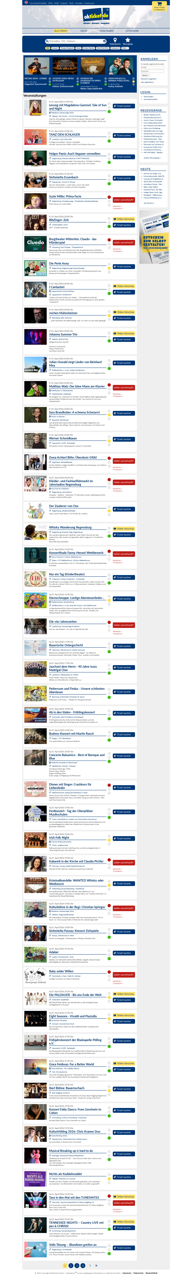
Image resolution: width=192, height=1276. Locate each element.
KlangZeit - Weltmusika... (153, 195)
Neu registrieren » (147, 82)
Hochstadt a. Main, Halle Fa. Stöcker (66, 976)
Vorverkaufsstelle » (151, 99)
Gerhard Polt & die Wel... (153, 189)
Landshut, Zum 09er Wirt (62, 139)
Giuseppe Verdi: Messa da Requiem (63, 79)
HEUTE (84, 31)
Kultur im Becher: (57, 416)
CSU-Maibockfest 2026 (153, 123)
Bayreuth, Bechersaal (60, 420)
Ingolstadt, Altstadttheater (62, 462)
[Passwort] (152, 71)
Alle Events (60, 31)
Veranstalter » (149, 96)
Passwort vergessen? (149, 79)
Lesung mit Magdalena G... (154, 179)
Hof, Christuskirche (59, 1072)
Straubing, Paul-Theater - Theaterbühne (67, 247)
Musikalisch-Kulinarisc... (153, 150)
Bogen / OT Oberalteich (61, 738)
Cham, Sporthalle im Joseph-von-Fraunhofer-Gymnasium (74, 819)
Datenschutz (139, 1273)
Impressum (89, 3)
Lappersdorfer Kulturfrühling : (62, 291)
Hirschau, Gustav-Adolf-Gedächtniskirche (68, 866)
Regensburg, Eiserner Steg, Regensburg (67, 532)
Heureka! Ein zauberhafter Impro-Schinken (90, 80)
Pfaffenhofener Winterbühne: (61, 602)
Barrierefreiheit (151, 1273)
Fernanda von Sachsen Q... (154, 144)
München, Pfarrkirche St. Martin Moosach (68, 650)
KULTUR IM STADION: (59, 489)
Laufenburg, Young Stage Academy (65, 626)
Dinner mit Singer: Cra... (153, 173)
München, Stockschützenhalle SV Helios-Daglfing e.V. (73, 1202)
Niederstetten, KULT (60, 225)
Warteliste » (117, 206)
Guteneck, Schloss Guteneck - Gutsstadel (68, 579)
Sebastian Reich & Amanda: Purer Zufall (119, 79)
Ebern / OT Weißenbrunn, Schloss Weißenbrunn (71, 560)
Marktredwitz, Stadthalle (61, 394)
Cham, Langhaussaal (60, 845)
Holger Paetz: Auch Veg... (153, 192)
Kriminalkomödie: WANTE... (155, 176)
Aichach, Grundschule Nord (63, 1024)
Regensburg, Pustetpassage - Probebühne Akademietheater (75, 201)
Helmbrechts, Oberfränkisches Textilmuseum (69, 1139)
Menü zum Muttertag (152, 128)
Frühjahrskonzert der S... (153, 117)
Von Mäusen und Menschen (155, 125)
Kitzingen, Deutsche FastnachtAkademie (68, 1155)
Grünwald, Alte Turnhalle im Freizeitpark (67, 717)
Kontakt (79, 3)
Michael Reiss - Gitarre (36, 78)
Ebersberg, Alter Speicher (62, 318)
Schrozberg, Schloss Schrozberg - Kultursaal (69, 1117)
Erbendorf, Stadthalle (60, 999)
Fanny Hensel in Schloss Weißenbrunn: (65, 557)
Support (64, 3)
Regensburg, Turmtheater (62, 1249)
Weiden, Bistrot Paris (60, 339)
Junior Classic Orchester (153, 120)
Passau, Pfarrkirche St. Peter (63, 935)
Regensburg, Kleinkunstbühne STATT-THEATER (70, 158)
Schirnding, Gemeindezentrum (64, 1231)
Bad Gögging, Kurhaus (61, 1093)
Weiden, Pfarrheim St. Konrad (63, 1179)
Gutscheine (132, 31)
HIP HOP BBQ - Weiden (153, 152)
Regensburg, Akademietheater (63, 511)
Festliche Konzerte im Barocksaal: (63, 762)
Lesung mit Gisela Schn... (153, 147)
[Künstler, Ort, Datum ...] (75, 41)
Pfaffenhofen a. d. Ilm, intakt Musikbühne (68, 370)
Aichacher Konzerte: (58, 1020)
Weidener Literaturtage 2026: (61, 113)
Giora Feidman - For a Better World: (64, 1068)
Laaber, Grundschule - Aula (62, 957)
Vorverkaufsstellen (38, 3)
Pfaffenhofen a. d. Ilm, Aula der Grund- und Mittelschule (74, 605)
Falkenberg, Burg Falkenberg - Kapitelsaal (68, 889)
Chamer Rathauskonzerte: (60, 842)
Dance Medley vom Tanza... (154, 142)
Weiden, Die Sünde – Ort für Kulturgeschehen (70, 116)
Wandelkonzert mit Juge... (154, 131)
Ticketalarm (106, 31)
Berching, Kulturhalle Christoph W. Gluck (68, 697)
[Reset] (104, 41)
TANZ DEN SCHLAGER (153, 181)
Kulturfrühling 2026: (58, 1136)
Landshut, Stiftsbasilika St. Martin (65, 675)
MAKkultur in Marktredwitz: (61, 390)
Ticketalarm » (118, 208)
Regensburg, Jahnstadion (62, 492)
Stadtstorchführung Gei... (154, 136)
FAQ (50, 3)
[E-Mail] (152, 67)
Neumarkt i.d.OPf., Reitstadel (63, 443)
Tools (71, 3)
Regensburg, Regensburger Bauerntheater (68, 268)
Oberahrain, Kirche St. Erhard (63, 182)
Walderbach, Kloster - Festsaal (63, 766)
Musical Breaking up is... (153, 198)
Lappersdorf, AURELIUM (61, 294)
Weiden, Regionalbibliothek (63, 914)
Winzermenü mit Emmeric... (154, 133)
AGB (56, 3)
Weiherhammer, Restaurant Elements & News (70, 792)
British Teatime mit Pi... (153, 115)
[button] (145, 75)
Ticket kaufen (122, 106)
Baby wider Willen (151, 187)
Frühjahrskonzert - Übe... (153, 139)
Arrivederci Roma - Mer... (153, 184)
